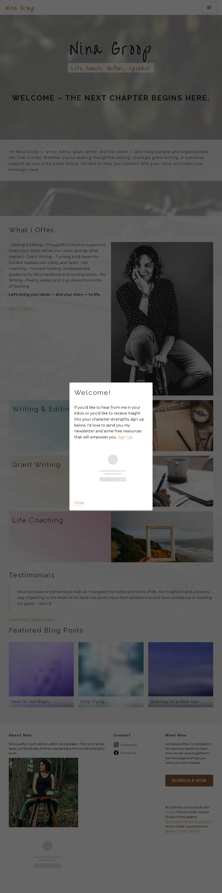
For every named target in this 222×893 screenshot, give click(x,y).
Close (79, 502)
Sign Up (125, 437)
